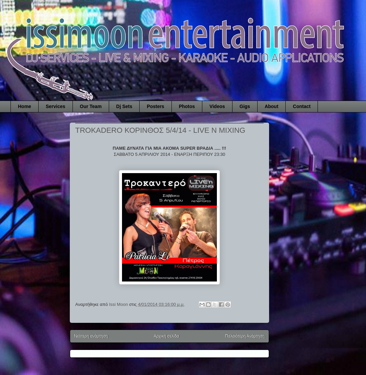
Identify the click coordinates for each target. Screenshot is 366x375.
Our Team (91, 106)
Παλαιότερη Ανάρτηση (245, 336)
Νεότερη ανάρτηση (91, 336)
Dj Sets (124, 106)
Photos (187, 106)
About (271, 106)
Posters (155, 106)
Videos (217, 106)
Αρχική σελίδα (166, 336)
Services (55, 106)
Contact (301, 106)
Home (24, 106)
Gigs (245, 106)
